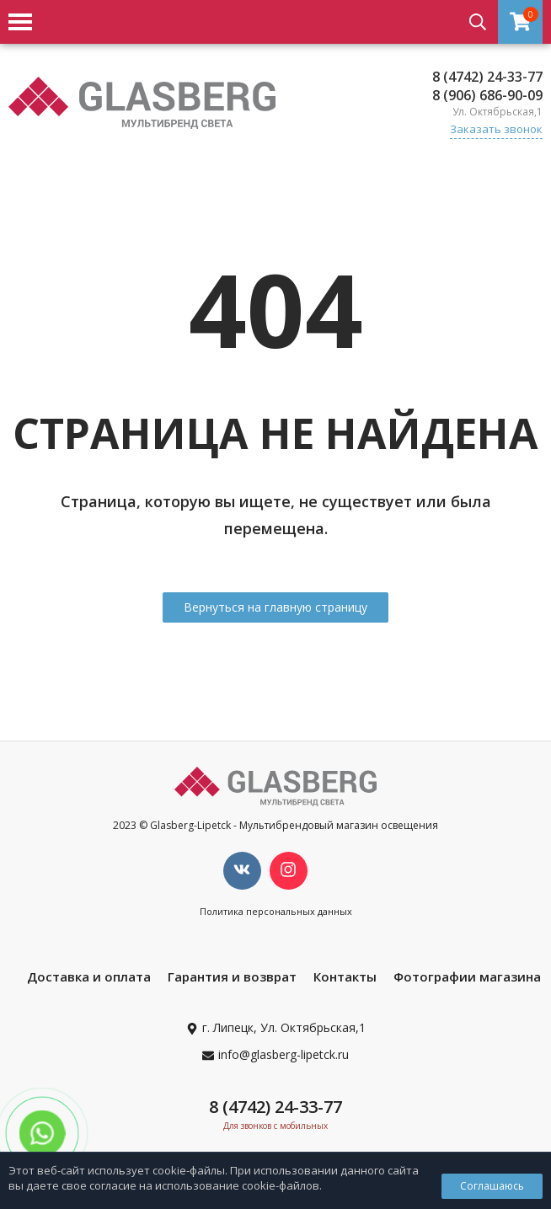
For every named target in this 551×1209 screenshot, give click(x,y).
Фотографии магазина (467, 976)
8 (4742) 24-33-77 (487, 76)
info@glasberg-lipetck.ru (283, 1054)
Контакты (345, 976)
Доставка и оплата (89, 976)
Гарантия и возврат (232, 976)
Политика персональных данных (276, 911)
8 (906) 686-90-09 (487, 95)
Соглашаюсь (492, 1186)
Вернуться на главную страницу (275, 607)
